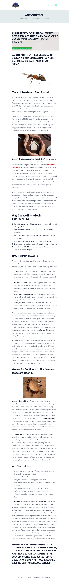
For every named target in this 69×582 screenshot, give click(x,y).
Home (22, 19)
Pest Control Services (32, 19)
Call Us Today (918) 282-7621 (22, 48)
